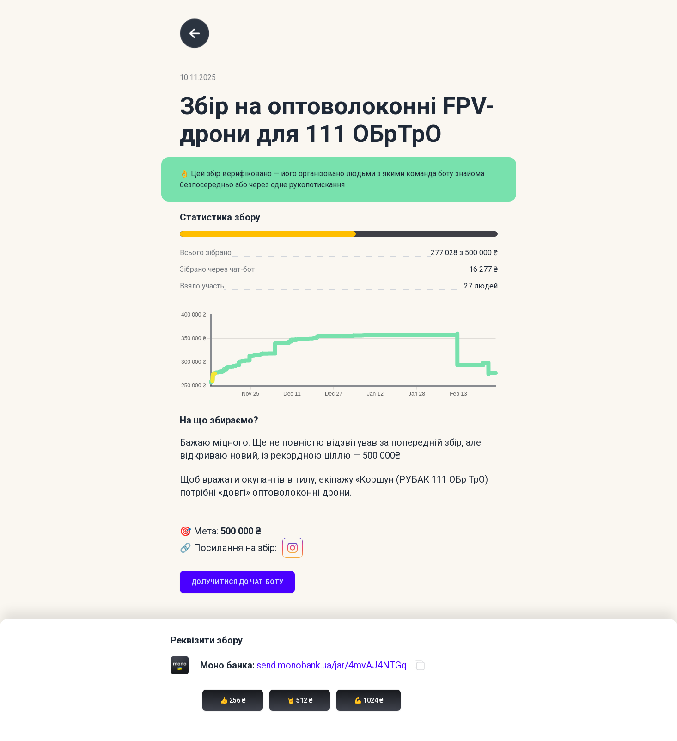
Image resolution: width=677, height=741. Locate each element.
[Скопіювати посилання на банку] (419, 665)
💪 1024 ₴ (368, 700)
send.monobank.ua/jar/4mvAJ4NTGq (331, 665)
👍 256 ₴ (232, 700)
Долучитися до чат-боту (237, 582)
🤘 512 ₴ (299, 700)
